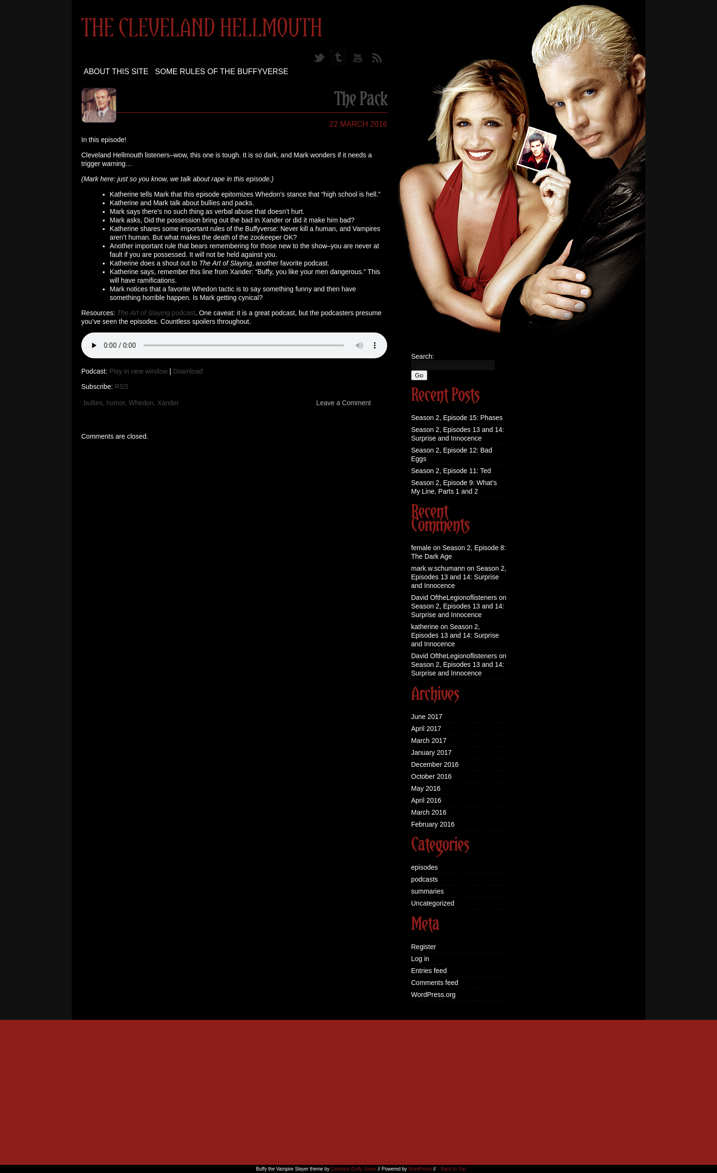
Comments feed (434, 982)
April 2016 (426, 800)
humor (115, 403)
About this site (116, 71)
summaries (427, 891)
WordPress (420, 1169)
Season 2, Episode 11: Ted (451, 471)
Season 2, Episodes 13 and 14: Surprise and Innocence (458, 576)
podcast (156, 313)
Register (423, 947)
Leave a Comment (343, 403)
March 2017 (428, 740)
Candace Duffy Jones (353, 1169)
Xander (168, 403)
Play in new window (138, 371)
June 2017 (426, 716)
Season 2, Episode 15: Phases (456, 417)
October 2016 (431, 776)
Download (188, 371)
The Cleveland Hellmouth (201, 29)
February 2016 (433, 824)
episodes (424, 867)
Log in (420, 959)
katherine (425, 627)
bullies (93, 403)
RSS (122, 386)
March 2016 (428, 812)
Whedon (141, 403)
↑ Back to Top (451, 1169)
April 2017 (426, 728)
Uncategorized (432, 903)
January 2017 (431, 752)
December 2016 (435, 764)
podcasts (424, 879)
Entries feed (429, 970)
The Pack (360, 100)
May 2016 (425, 788)
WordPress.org (433, 994)
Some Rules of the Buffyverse (221, 71)
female (421, 548)
